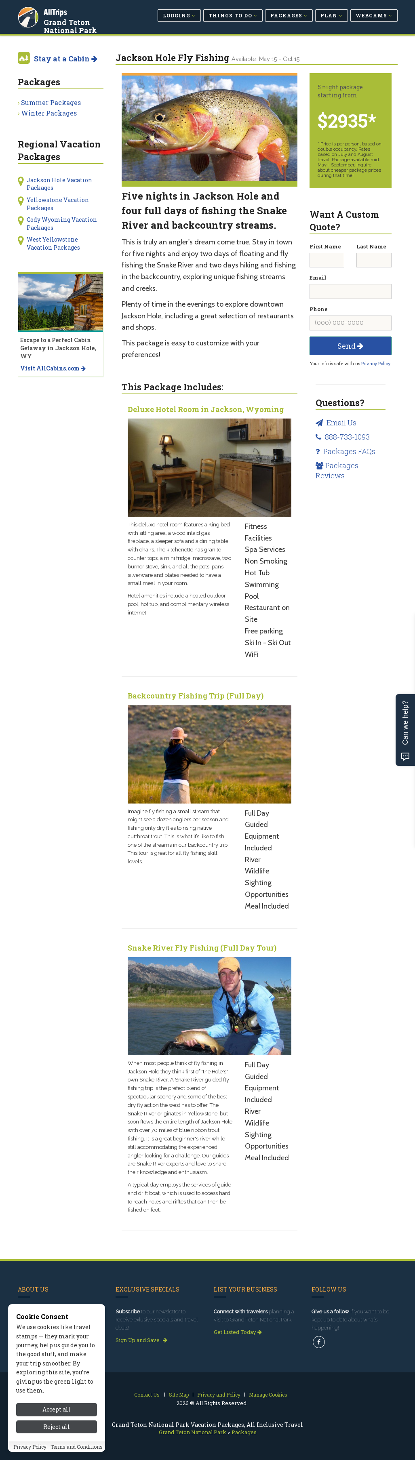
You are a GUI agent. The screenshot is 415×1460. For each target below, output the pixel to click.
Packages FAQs (345, 451)
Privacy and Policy (218, 1394)
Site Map (179, 1394)
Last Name (371, 246)
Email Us (336, 422)
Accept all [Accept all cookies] (56, 1420)
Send (350, 346)
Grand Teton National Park (85, 26)
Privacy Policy (375, 363)
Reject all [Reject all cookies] (56, 1437)
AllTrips (56, 11)
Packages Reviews (337, 470)
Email (318, 277)
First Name (325, 246)
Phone (319, 309)
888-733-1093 (343, 437)
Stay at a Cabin (65, 58)
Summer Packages (51, 102)
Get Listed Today (238, 1332)
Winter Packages (49, 113)
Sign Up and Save (141, 1340)
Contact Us (147, 1394)
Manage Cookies (268, 1394)
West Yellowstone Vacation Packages (53, 243)
